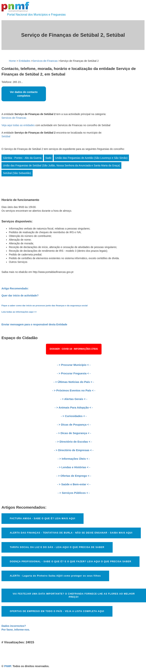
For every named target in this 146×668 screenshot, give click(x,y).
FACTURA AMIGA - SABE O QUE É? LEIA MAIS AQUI (42, 518)
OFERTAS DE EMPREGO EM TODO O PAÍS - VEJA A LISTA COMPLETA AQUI (57, 611)
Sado (48, 157)
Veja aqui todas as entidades (18, 125)
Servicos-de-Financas (45, 60)
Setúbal (5, 136)
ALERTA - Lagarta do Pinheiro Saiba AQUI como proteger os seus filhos (55, 576)
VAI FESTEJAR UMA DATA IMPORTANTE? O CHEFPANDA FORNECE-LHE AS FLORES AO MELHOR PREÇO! (74, 595)
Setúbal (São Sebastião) (17, 173)
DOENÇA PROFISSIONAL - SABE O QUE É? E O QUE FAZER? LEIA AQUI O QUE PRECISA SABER (70, 561)
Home (12, 60)
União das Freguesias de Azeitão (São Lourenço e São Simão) (91, 157)
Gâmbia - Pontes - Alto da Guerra (22, 157)
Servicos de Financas (13, 117)
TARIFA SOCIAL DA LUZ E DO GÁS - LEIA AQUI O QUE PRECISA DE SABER (57, 547)
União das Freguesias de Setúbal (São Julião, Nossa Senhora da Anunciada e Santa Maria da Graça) (61, 165)
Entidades (24, 60)
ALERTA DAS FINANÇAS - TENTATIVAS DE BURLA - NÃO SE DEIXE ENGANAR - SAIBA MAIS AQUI (71, 532)
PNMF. (8, 666)
